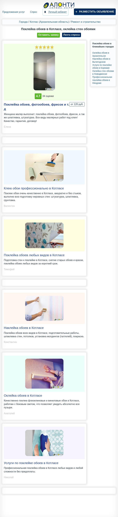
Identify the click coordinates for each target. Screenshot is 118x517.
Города (23, 21)
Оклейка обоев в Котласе (23, 395)
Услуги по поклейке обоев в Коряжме (102, 66)
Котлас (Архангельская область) (49, 21)
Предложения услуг (13, 12)
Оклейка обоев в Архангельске (100, 54)
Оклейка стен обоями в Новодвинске (103, 72)
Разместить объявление (96, 11)
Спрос (33, 12)
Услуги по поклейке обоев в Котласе (31, 463)
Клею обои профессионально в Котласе (34, 188)
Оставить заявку (48, 34)
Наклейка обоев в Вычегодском (101, 60)
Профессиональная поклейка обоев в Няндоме (102, 80)
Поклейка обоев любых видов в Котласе (34, 255)
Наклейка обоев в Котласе (24, 327)
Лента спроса (71, 34)
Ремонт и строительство (85, 21)
